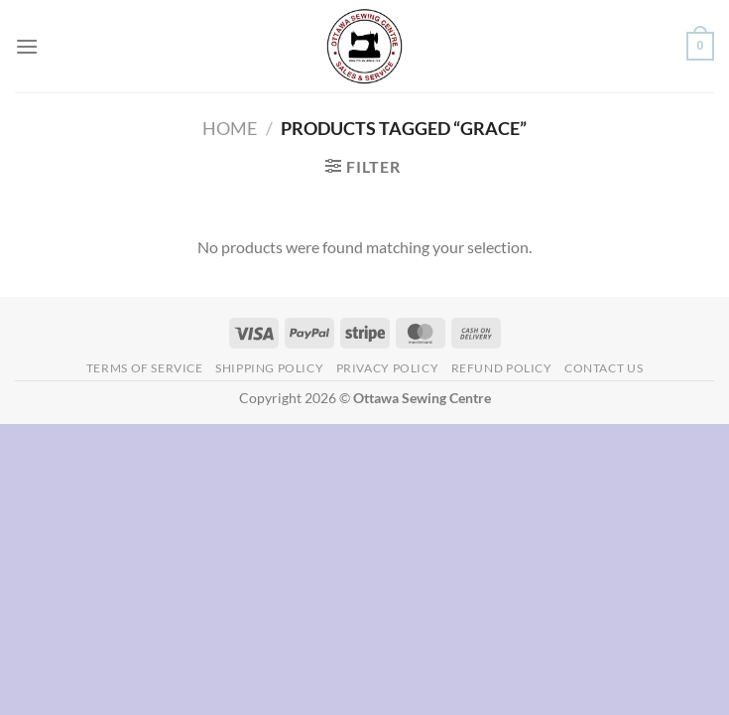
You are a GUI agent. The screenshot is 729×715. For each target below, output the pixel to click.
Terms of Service (144, 367)
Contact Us (603, 367)
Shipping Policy (269, 367)
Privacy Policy (387, 367)
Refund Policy (501, 367)
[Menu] (27, 46)
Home (229, 128)
